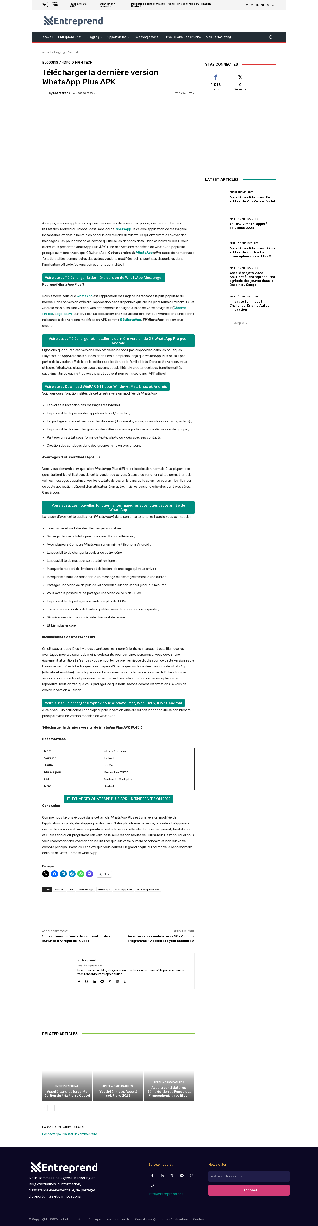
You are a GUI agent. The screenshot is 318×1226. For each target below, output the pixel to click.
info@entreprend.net (165, 1193)
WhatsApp (123, 229)
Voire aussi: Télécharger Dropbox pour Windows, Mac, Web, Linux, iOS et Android (113, 703)
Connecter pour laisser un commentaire (69, 1134)
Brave (68, 314)
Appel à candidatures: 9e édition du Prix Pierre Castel (67, 1094)
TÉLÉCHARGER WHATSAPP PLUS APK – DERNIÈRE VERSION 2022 (118, 798)
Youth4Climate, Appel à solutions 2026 (118, 1094)
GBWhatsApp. (86, 889)
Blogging (59, 52)
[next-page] (52, 1108)
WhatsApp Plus (123, 889)
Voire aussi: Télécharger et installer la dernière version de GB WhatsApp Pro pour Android (118, 340)
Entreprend (61, 92)
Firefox (47, 314)
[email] (249, 1176)
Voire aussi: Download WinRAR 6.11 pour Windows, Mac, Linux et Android (106, 386)
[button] (271, 37)
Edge (58, 314)
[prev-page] (45, 1108)
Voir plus (241, 323)
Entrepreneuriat (66, 1086)
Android (73, 52)
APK (71, 889)
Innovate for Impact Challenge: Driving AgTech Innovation (250, 305)
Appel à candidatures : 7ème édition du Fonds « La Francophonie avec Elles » (170, 1092)
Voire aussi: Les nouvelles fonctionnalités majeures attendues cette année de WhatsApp (118, 507)
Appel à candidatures (117, 1086)
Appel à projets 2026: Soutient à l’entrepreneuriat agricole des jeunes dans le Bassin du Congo (253, 279)
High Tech (83, 62)
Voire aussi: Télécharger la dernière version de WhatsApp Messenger (104, 277)
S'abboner (249, 1190)
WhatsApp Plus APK (148, 889)
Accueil (46, 52)
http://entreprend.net (89, 965)
